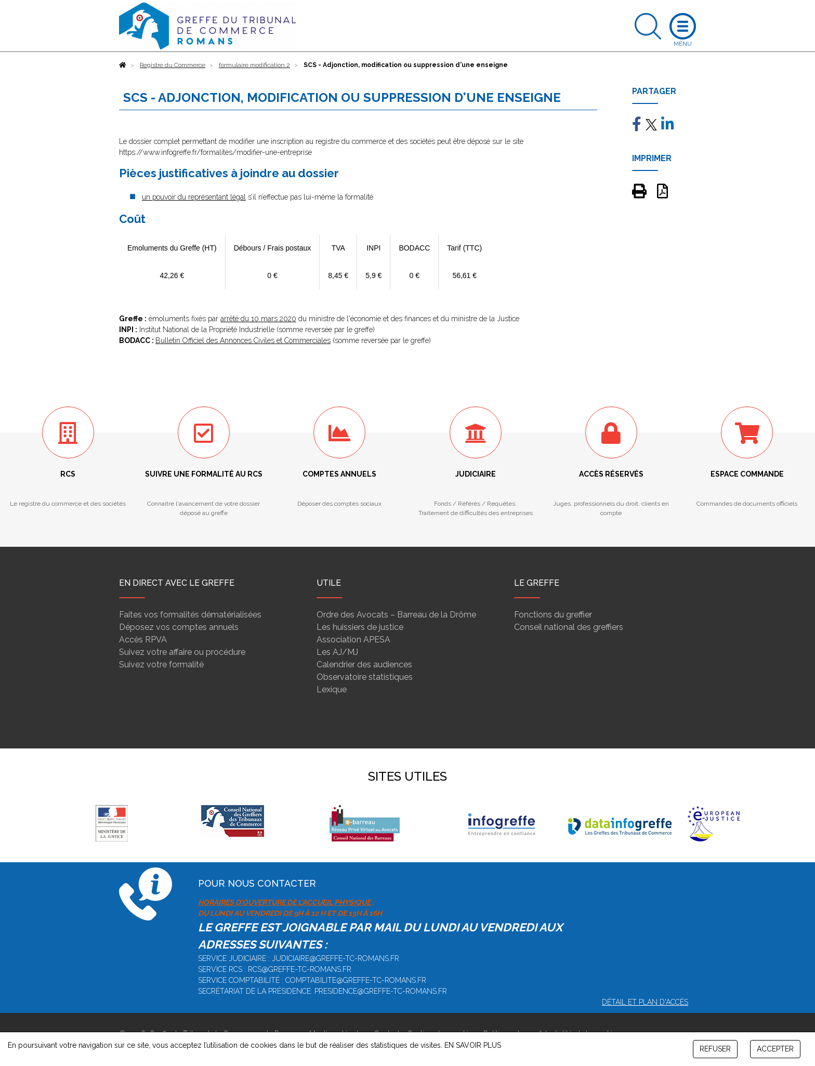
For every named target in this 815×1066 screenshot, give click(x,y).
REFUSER (715, 1049)
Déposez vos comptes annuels (179, 627)
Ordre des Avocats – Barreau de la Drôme (396, 615)
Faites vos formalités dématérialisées (190, 615)
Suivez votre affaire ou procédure (182, 652)
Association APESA (353, 639)
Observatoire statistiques (365, 677)
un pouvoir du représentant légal (194, 197)
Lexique (332, 689)
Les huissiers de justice (360, 627)
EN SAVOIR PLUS (472, 1045)
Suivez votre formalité (161, 664)
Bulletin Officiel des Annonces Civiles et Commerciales (243, 340)
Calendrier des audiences (364, 664)
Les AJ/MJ (337, 652)
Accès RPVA (143, 639)
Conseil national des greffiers (568, 627)
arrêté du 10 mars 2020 (258, 318)
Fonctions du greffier (553, 615)
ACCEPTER (775, 1049)
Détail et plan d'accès (645, 1002)
